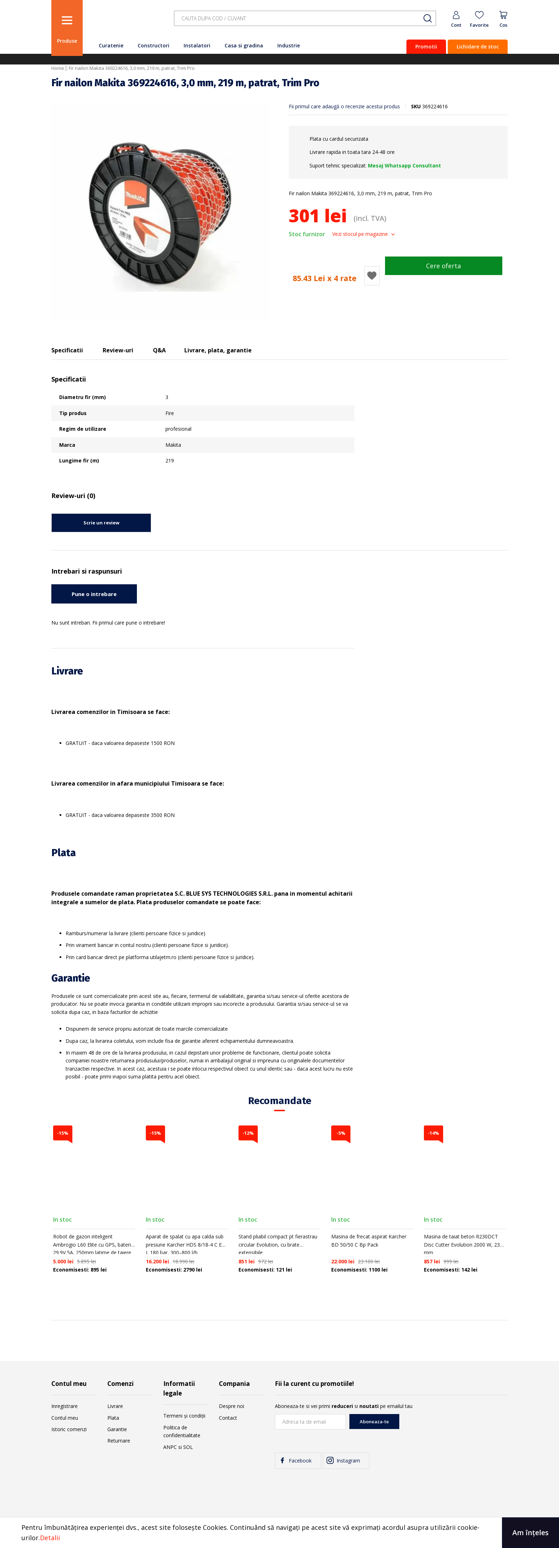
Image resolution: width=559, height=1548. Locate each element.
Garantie (117, 1429)
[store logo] (126, 22)
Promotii (426, 46)
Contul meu (64, 1417)
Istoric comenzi (69, 1429)
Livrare (115, 1406)
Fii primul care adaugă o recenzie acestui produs (344, 106)
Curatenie (111, 45)
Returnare (118, 1440)
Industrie (288, 45)
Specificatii (67, 350)
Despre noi (231, 1406)
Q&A (159, 350)
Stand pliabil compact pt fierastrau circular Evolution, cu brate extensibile (278, 1244)
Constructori (153, 45)
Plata (113, 1417)
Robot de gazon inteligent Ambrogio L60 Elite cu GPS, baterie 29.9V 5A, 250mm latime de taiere (93, 1244)
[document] (279, 1532)
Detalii (50, 1537)
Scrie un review (101, 522)
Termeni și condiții (184, 1415)
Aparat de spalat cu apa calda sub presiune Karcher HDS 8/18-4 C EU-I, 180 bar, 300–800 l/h (186, 1244)
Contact (228, 1417)
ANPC (170, 1447)
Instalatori (197, 45)
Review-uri (118, 350)
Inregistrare (64, 1406)
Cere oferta (443, 266)
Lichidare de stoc (478, 46)
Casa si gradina (244, 45)
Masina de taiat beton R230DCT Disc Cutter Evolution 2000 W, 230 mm (463, 1244)
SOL (188, 1447)
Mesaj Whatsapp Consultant (404, 165)
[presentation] (453, 1428)
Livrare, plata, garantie (218, 350)
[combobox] (305, 18)
